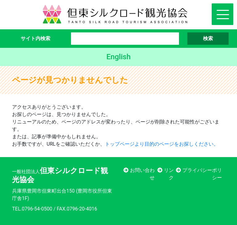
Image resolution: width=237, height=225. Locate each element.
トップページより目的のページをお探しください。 (161, 144)
